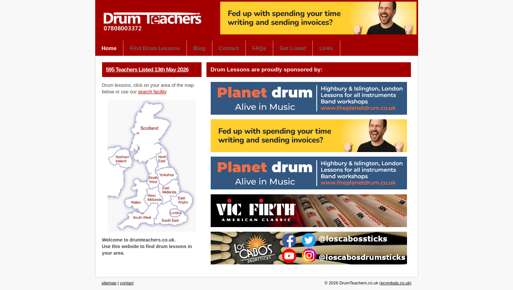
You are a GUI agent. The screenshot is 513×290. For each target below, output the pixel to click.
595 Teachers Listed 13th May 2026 (147, 69)
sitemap (109, 282)
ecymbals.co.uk (395, 282)
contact (126, 282)
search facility (152, 91)
